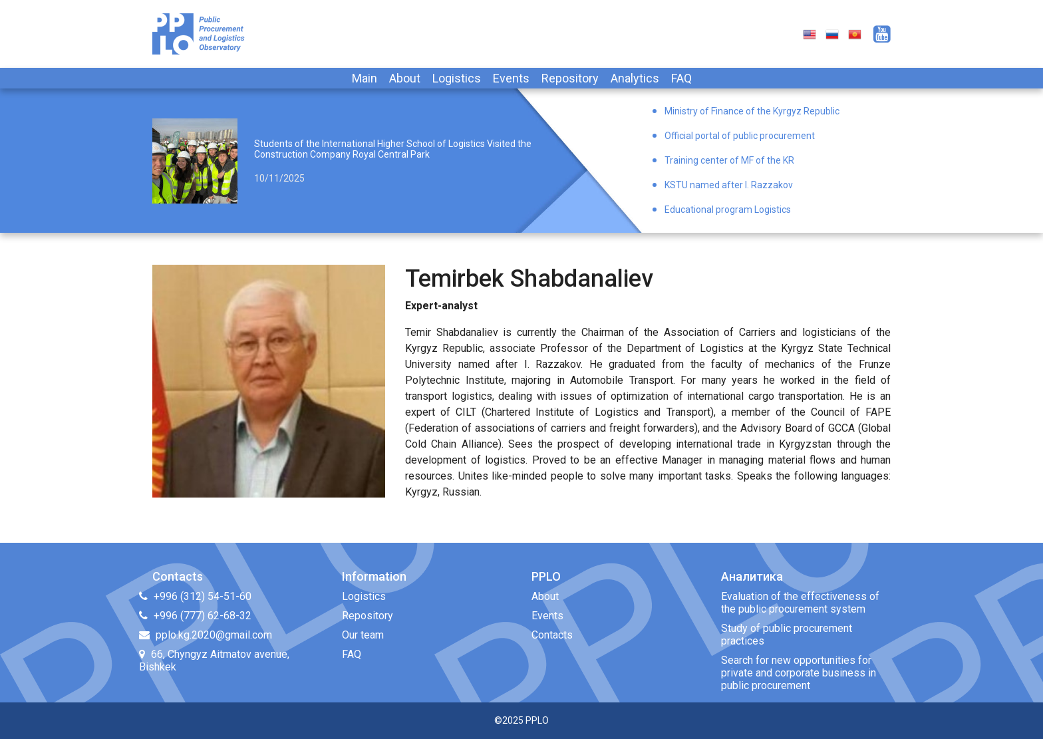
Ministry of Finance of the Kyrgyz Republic (752, 111)
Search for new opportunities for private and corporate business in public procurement (798, 673)
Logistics (456, 78)
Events (511, 78)
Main (364, 78)
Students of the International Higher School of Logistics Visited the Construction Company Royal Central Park (392, 149)
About (404, 78)
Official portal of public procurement (740, 135)
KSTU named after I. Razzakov (729, 185)
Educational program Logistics (728, 209)
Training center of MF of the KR (729, 160)
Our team (363, 635)
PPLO (537, 720)
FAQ (681, 78)
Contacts (552, 635)
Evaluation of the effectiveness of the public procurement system (800, 602)
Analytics (635, 78)
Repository (570, 78)
